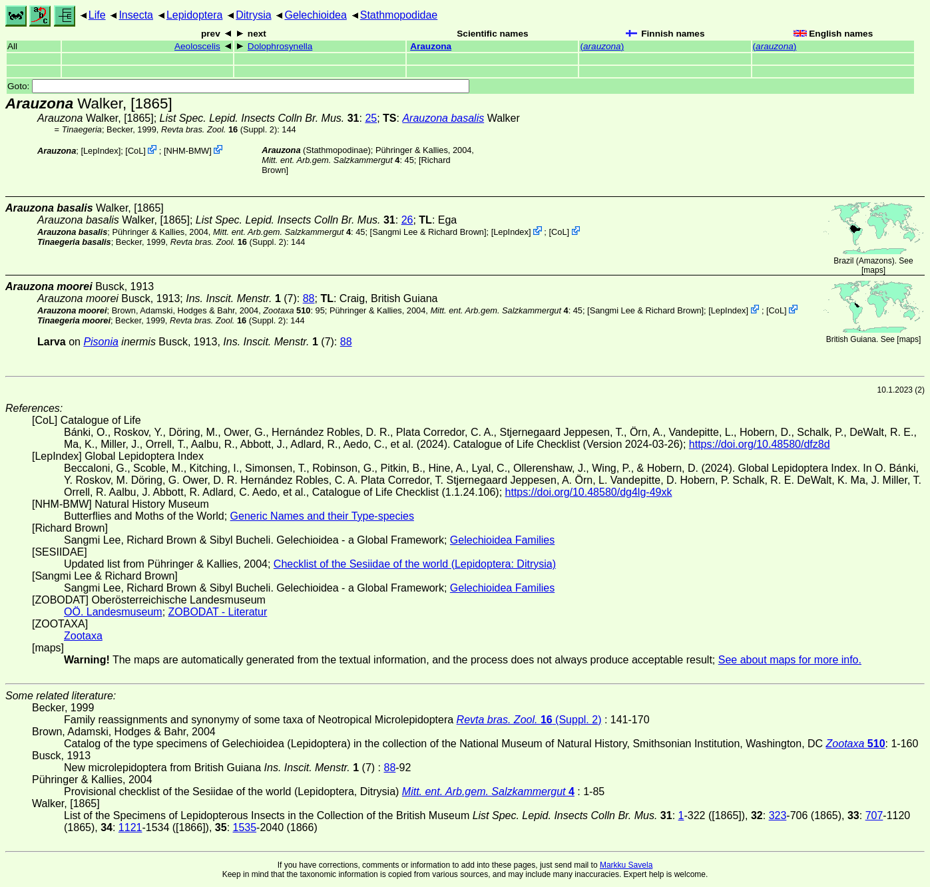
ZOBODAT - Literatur (218, 612)
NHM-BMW (188, 151)
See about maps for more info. (789, 659)
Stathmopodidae (399, 15)
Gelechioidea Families (502, 540)
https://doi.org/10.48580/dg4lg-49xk (588, 492)
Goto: (238, 86)
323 (778, 815)
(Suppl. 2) (219, 129)
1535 (245, 827)
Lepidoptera (194, 15)
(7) (241, 298)
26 (407, 220)
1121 (130, 827)
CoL (135, 151)
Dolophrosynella (280, 46)
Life (97, 15)
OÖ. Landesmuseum (113, 612)
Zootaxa (83, 635)
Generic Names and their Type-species (322, 516)
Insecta (135, 15)
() (602, 46)
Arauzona (430, 46)
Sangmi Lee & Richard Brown (428, 232)
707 (874, 815)
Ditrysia (253, 15)
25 (371, 118)
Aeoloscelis (197, 46)
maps (873, 270)
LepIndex (100, 151)
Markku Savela (626, 865)
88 (309, 298)
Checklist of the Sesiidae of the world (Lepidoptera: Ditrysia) (415, 564)
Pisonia (100, 341)
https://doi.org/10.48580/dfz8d (759, 444)
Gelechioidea (315, 15)
